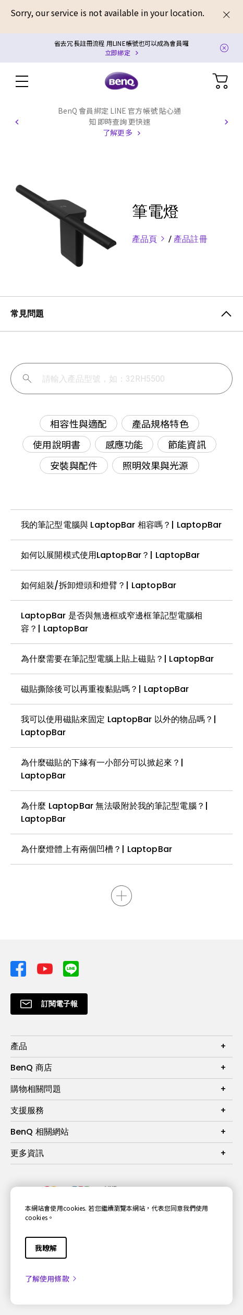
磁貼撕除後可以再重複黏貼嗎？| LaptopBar (105, 689)
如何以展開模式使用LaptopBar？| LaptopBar (110, 555)
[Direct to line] (71, 967)
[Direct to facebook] (19, 967)
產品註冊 (190, 239)
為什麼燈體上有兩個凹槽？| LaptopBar (96, 849)
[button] (16, 122)
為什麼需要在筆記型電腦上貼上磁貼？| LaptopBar (117, 659)
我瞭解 (46, 1248)
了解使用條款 (51, 1278)
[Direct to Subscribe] (49, 1004)
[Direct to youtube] (46, 967)
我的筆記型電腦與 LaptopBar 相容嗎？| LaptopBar (121, 525)
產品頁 (150, 239)
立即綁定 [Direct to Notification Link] (117, 52)
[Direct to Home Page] (121, 81)
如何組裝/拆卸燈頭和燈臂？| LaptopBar (98, 585)
